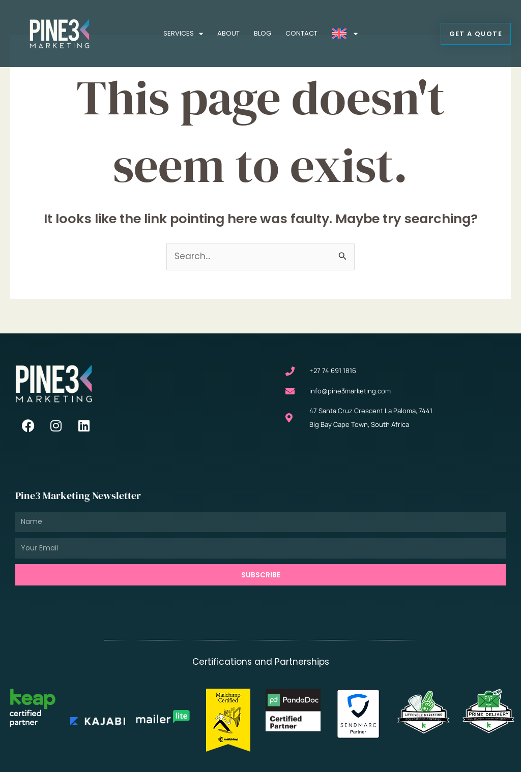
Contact (301, 33)
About (228, 33)
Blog (262, 33)
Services (183, 33)
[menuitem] (345, 33)
